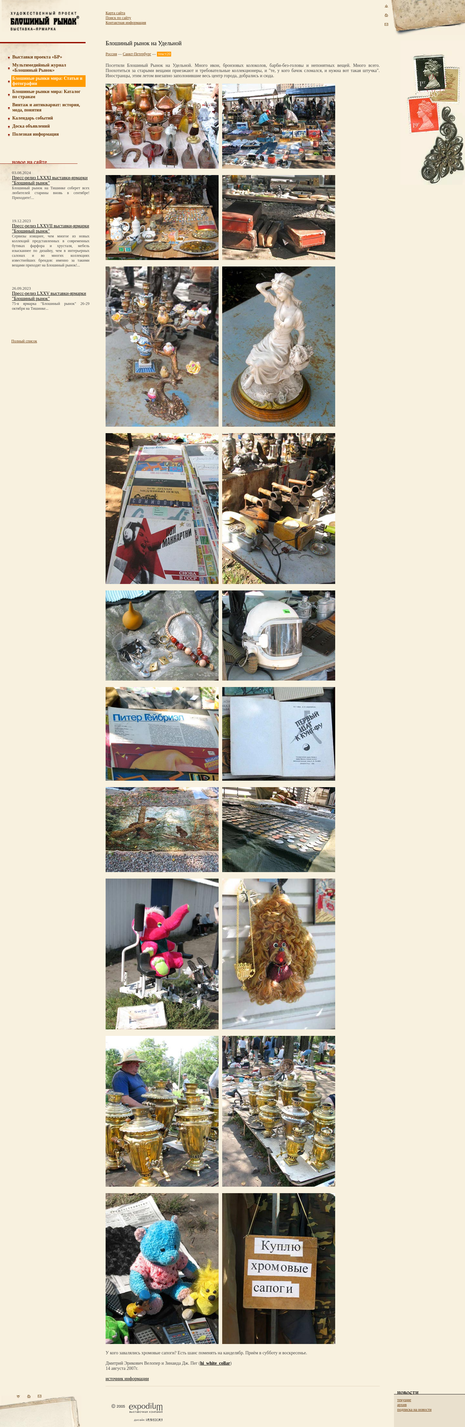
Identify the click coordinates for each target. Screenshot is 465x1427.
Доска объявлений (31, 126)
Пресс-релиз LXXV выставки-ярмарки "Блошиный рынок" (49, 296)
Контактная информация (126, 22)
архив (402, 1404)
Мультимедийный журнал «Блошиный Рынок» (39, 68)
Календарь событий (32, 118)
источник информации (127, 1378)
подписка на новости (414, 1409)
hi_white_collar (215, 1363)
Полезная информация (35, 134)
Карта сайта (115, 13)
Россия (111, 54)
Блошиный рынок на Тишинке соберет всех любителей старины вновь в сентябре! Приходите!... (50, 193)
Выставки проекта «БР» (37, 57)
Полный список (24, 341)
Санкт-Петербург (137, 54)
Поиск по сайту (118, 18)
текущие (404, 1400)
